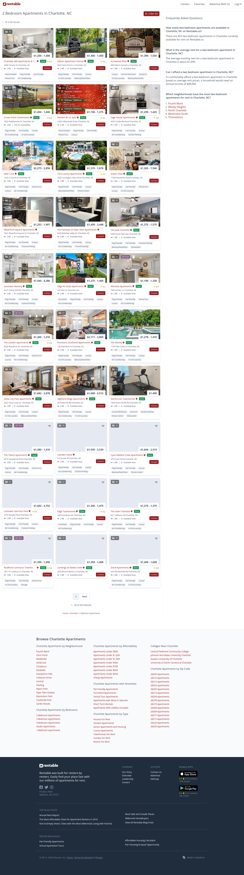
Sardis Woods (43, 703)
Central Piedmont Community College (170, 651)
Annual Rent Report (49, 815)
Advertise (155, 775)
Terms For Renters (83, 857)
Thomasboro (175, 117)
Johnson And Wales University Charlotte (171, 655)
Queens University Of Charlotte (166, 658)
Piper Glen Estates (45, 692)
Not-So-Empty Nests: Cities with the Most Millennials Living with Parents (75, 823)
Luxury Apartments (103, 730)
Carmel (40, 681)
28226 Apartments (160, 722)
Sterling (40, 685)
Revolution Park (44, 696)
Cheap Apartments (102, 677)
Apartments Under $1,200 (106, 655)
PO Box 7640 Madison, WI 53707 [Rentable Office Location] (49, 793)
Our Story (127, 772)
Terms (70, 857)
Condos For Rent (101, 737)
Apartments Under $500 (105, 673)
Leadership (127, 778)
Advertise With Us (219, 4)
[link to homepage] (79, 765)
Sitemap (155, 778)
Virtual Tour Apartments (105, 696)
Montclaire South (178, 113)
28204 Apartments (160, 696)
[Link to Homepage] (12, 4)
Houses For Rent (101, 719)
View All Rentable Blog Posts (139, 822)
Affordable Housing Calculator (140, 840)
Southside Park (44, 700)
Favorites (199, 4)
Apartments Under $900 (105, 662)
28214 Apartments (160, 692)
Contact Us (156, 772)
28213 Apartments (160, 681)
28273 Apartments (160, 704)
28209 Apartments (160, 726)
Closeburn (41, 666)
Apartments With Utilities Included (110, 707)
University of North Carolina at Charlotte (171, 662)
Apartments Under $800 (105, 651)
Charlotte (74, 613)
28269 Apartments (160, 711)
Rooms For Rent (101, 741)
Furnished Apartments (104, 692)
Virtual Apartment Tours (51, 845)
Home (65, 613)
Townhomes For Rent (104, 734)
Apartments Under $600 (105, 670)
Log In (238, 4)
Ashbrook (41, 662)
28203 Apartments (160, 674)
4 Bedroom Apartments (48, 722)
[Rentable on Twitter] (47, 788)
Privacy (99, 857)
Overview (127, 775)
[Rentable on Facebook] (42, 788)
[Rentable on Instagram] (52, 788)
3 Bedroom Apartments (48, 718)
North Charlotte (177, 110)
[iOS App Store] (188, 776)
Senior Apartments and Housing (109, 726)
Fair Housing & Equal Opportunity (142, 844)
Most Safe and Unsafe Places (139, 814)
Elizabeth (40, 670)
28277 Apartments (160, 715)
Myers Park (42, 688)
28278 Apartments (160, 700)
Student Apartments (103, 723)
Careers (185, 4)
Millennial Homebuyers (137, 818)
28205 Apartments (160, 689)
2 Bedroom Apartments (48, 715)
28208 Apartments (160, 707)
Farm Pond (41, 655)
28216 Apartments (160, 677)
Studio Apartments (45, 726)
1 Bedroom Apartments (48, 730)
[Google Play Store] (188, 790)
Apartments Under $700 (105, 666)
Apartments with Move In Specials (110, 700)
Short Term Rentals (103, 704)
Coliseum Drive (44, 677)
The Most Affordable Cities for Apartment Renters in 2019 (68, 819)
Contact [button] (47, 68)
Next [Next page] (84, 596)
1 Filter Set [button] (151, 13)
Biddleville (41, 658)
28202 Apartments (160, 685)
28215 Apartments (160, 718)
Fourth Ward (175, 103)
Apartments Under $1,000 (106, 658)
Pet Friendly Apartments (105, 689)
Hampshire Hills (44, 673)
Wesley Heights (177, 107)
